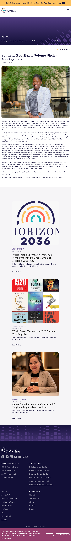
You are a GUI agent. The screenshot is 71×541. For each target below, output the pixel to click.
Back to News (65, 50)
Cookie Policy (6, 538)
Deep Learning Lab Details (38, 474)
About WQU (5, 495)
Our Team (4, 509)
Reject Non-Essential (62, 534)
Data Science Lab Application (39, 470)
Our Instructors (6, 505)
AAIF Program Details (8, 474)
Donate (31, 509)
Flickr (19, 456)
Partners (32, 505)
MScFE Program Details (9, 467)
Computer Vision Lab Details (39, 481)
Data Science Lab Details (38, 467)
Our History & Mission (9, 498)
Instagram (7, 456)
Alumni (31, 502)
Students (32, 495)
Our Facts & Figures (8, 502)
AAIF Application (7, 477)
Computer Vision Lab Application (41, 484)
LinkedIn (11, 456)
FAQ (2, 512)
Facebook (2, 456)
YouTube (15, 456)
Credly (24, 456)
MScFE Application (8, 470)
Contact (4, 520)
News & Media (6, 516)
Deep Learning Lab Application (40, 477)
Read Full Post (16, 272)
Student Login (34, 498)
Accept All (49, 534)
